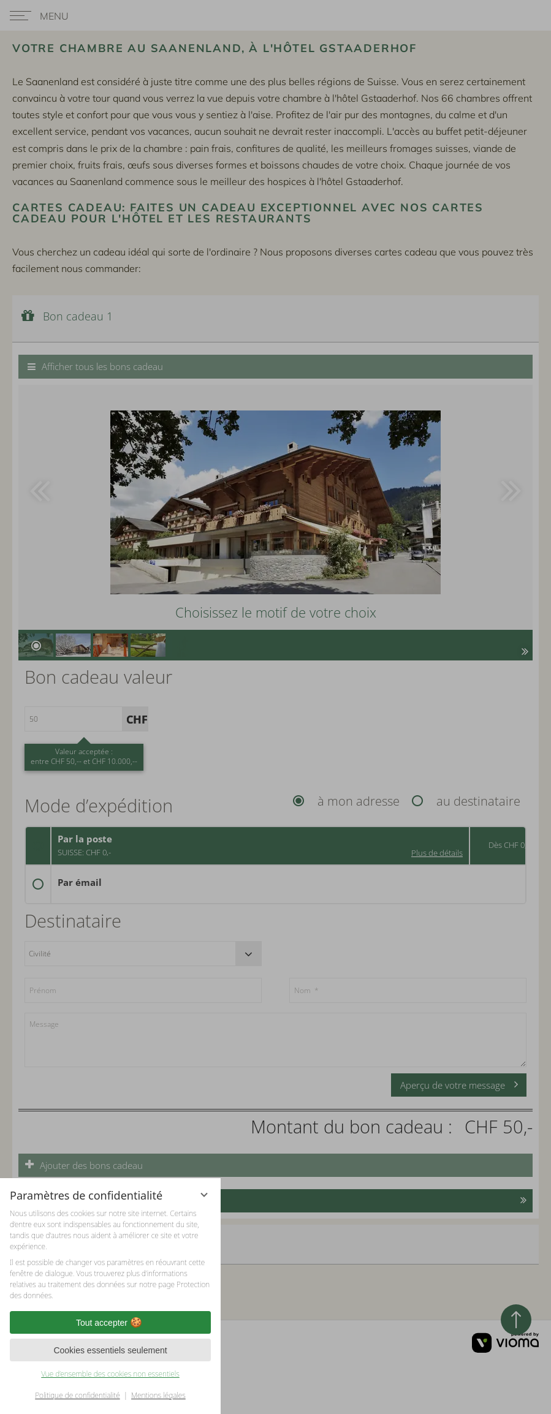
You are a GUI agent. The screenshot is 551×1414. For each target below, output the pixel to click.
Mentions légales (158, 1395)
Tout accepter (110, 1323)
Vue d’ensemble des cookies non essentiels (110, 1374)
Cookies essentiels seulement (110, 1350)
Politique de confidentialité (77, 1395)
